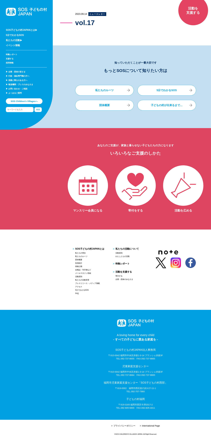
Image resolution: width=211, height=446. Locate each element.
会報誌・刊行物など (83, 270)
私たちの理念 (80, 253)
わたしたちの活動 (122, 256)
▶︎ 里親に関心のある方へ (16, 80)
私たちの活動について (127, 249)
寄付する (118, 276)
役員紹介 (78, 263)
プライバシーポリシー (124, 425)
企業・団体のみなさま (124, 279)
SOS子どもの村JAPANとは (89, 249)
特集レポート (11, 54)
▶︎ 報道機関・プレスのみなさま (19, 84)
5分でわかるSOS (15, 35)
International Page (151, 425)
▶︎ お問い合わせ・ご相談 (16, 89)
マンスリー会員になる (87, 210)
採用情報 (9, 63)
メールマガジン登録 (83, 273)
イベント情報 (13, 45)
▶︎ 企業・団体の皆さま (15, 72)
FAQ (77, 293)
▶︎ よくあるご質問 (14, 93)
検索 (38, 109)
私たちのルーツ (104, 90)
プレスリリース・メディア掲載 (87, 283)
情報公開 (78, 266)
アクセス (78, 287)
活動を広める (183, 210)
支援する (9, 59)
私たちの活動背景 (82, 280)
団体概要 (104, 105)
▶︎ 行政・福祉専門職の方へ (17, 76)
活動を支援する (123, 272)
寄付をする (135, 210)
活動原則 (78, 277)
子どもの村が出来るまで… (167, 105)
